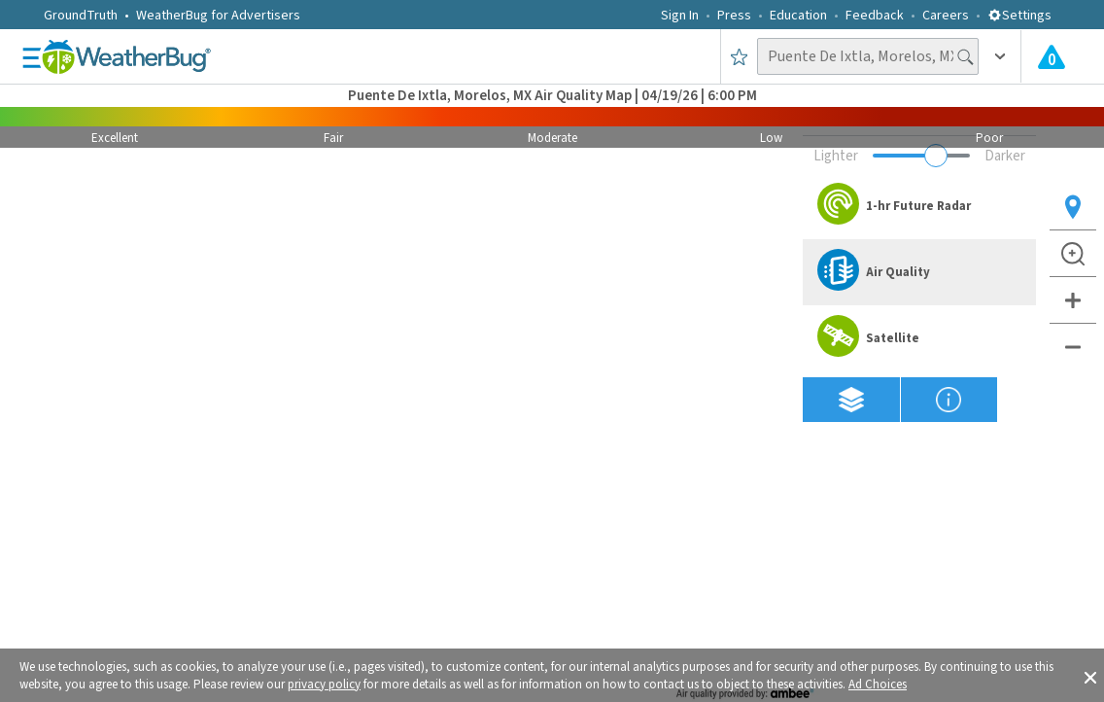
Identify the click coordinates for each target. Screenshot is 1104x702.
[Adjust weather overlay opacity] (921, 156)
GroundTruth (81, 15)
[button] (1090, 676)
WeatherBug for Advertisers (218, 15)
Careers (945, 15)
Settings (1019, 15)
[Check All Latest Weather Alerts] (1051, 56)
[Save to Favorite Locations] (739, 56)
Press (734, 15)
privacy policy (324, 684)
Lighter (835, 156)
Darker (1004, 156)
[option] (919, 206)
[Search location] (868, 56)
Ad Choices (877, 684)
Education (798, 15)
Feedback (874, 15)
